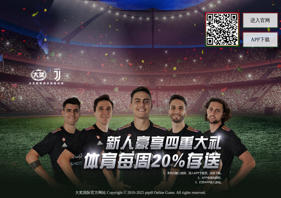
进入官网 (260, 20)
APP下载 (260, 39)
